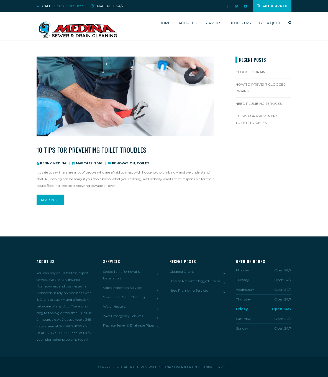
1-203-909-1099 (71, 6)
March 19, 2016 (89, 163)
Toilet (143, 163)
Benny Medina (53, 163)
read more (50, 200)
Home (165, 23)
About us (187, 23)
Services (213, 23)
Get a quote (271, 23)
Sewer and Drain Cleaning (124, 297)
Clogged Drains (251, 72)
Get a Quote (272, 6)
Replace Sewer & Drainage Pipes (128, 325)
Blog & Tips (240, 23)
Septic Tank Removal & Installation (121, 274)
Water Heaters (114, 306)
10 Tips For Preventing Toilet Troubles (91, 150)
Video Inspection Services (122, 288)
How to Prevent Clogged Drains (260, 87)
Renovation (123, 163)
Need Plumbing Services (258, 103)
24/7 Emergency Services (123, 316)
